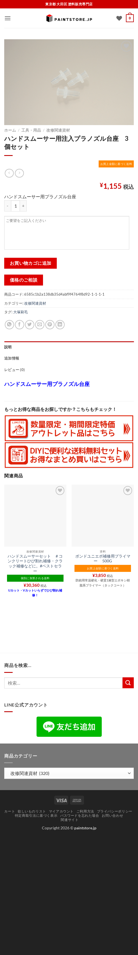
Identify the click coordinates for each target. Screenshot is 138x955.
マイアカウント (61, 811)
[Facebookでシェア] (19, 324)
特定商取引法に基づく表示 (36, 815)
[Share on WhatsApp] (9, 324)
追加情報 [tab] (11, 358)
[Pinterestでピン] (50, 324)
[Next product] (9, 173)
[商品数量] (15, 205)
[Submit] (128, 682)
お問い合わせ (112, 815)
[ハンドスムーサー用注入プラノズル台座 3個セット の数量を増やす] (23, 205)
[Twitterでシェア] (29, 324)
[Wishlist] (119, 18)
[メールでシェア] (39, 324)
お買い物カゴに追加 (30, 263)
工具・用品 (31, 130)
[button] (7, 18)
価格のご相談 (24, 279)
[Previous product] (19, 173)
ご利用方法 (85, 811)
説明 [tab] (8, 347)
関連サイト (69, 820)
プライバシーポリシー (114, 811)
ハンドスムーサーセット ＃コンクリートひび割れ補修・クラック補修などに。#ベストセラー (35, 563)
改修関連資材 (58, 130)
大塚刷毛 (20, 312)
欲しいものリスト (32, 811)
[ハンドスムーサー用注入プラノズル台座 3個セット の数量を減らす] (7, 205)
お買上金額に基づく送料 (116, 163)
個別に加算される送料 (35, 578)
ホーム (10, 130)
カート (9, 811)
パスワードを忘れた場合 (79, 815)
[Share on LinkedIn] (60, 324)
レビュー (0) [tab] (14, 369)
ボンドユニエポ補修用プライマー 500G (102, 558)
